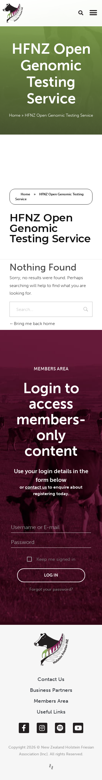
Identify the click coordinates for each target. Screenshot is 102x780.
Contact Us (51, 679)
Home (14, 115)
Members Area (51, 701)
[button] (80, 12)
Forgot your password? (51, 589)
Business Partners (51, 690)
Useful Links (51, 712)
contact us (36, 487)
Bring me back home (32, 323)
